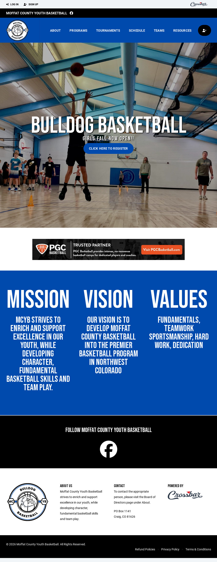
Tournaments (108, 30)
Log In (12, 4)
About (55, 30)
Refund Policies (145, 553)
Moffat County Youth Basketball (36, 13)
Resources (182, 30)
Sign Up (31, 4)
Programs (78, 30)
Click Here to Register (108, 148)
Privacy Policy (170, 553)
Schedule (137, 30)
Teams (159, 30)
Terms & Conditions (198, 553)
